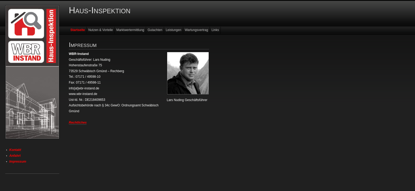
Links (215, 30)
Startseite (77, 30)
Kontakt (15, 150)
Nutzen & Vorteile (100, 30)
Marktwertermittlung (130, 30)
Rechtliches (78, 122)
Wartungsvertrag (196, 30)
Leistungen (173, 30)
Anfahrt (15, 156)
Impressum (17, 161)
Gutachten (155, 30)
